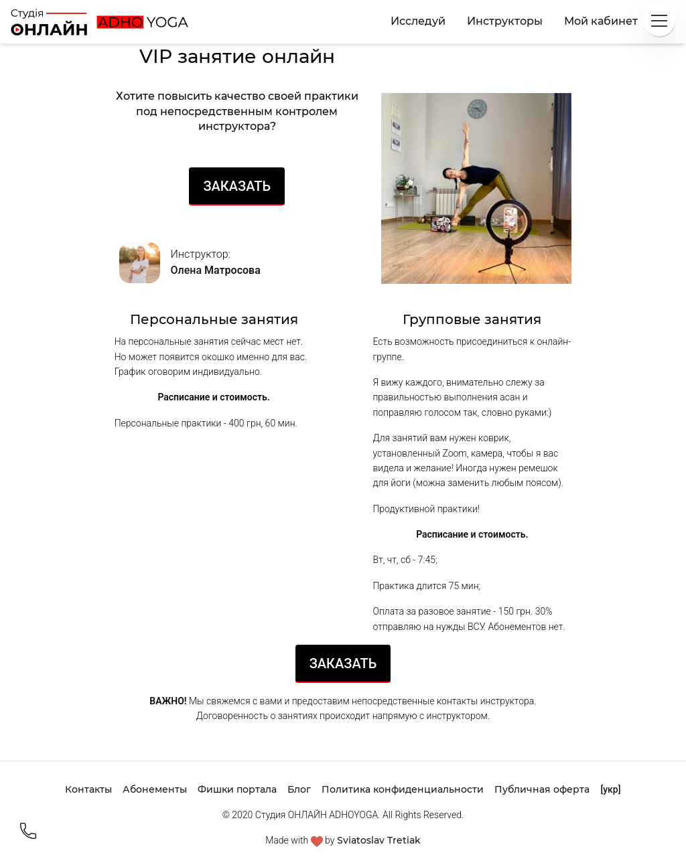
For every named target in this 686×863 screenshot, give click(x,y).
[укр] (610, 789)
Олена (216, 270)
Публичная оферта (542, 789)
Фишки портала (237, 789)
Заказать (237, 186)
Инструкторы (505, 21)
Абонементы (155, 789)
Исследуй (418, 21)
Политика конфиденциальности (403, 789)
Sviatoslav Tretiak (379, 840)
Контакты (88, 789)
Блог (299, 789)
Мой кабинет (601, 21)
